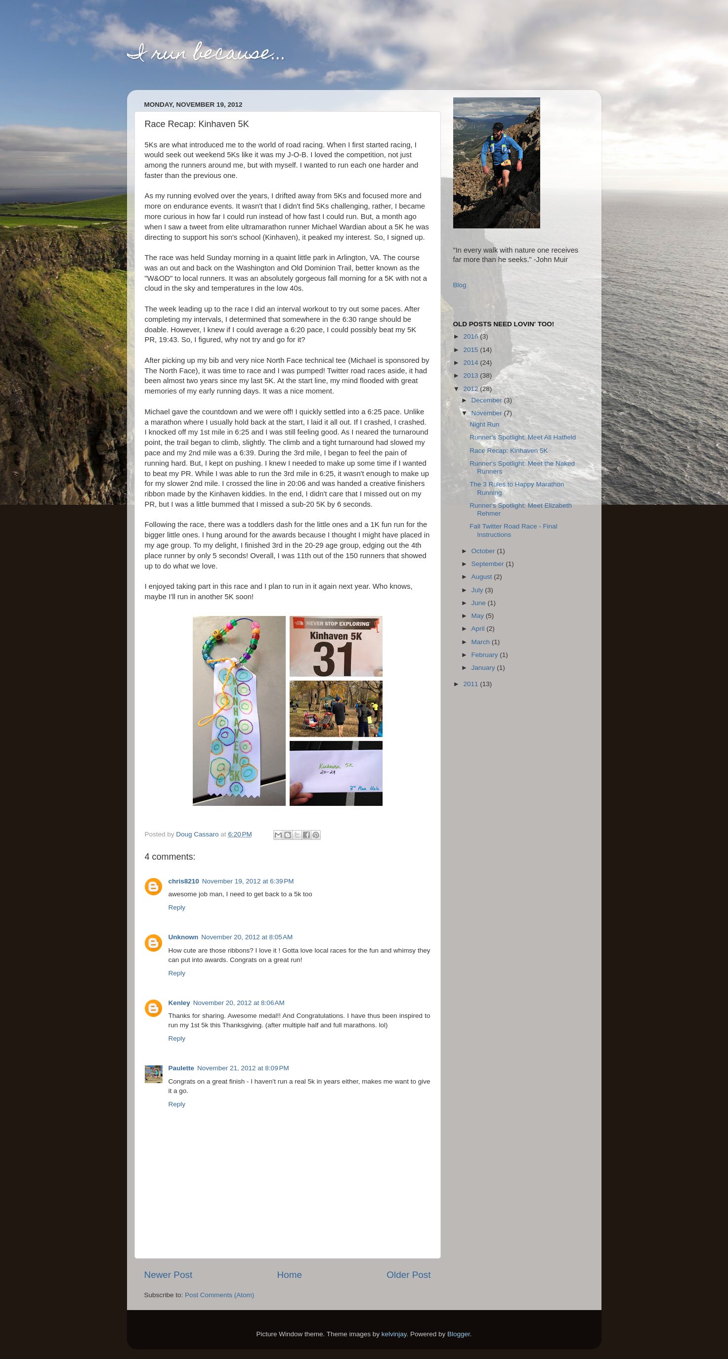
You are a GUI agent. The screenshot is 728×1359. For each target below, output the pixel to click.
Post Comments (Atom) (219, 1295)
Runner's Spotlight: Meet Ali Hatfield (523, 437)
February (485, 654)
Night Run (484, 424)
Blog (460, 285)
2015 (471, 349)
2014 (471, 362)
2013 (471, 375)
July (478, 590)
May (478, 615)
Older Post (408, 1275)
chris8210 (184, 881)
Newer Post (168, 1275)
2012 (471, 389)
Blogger (458, 1334)
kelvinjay (394, 1334)
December (487, 400)
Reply (177, 907)
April (479, 628)
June (479, 603)
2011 (471, 684)
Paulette (182, 1068)
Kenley (179, 1003)
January (484, 667)
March (481, 642)
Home (289, 1275)
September (488, 564)
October (484, 551)
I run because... (207, 55)
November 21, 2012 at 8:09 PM (243, 1068)
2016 (471, 336)
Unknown (184, 937)
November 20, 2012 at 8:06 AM (239, 1003)
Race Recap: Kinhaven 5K (509, 450)
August (482, 576)
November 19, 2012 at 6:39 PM (248, 881)
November (487, 413)
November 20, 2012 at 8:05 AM (247, 937)
